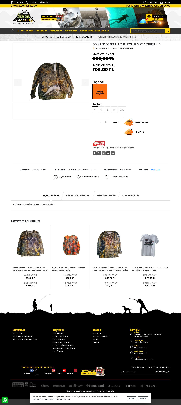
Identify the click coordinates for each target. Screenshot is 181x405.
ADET (115, 122)
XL (114, 109)
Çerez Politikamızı (51, 399)
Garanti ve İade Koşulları (63, 345)
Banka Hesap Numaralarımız (25, 339)
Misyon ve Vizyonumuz (23, 336)
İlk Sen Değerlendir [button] (126, 48)
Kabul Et (143, 398)
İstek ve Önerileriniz (100, 336)
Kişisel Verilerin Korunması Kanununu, (97, 397)
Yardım (95, 342)
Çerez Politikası (59, 339)
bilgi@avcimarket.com (144, 359)
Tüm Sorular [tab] (130, 195)
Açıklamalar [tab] (51, 195)
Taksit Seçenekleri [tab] (78, 195)
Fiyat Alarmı (62, 176)
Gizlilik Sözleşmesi (60, 336)
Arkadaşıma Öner (116, 176)
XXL (122, 109)
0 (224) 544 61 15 (141, 342)
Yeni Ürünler (58, 351)
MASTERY (155, 169)
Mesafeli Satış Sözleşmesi (64, 348)
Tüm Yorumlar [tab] (106, 195)
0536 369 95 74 (140, 348)
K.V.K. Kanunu (58, 333)
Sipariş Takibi (97, 333)
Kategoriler (25, 31)
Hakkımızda (41, 31)
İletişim (95, 339)
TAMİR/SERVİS (56, 31)
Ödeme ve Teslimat (61, 342)
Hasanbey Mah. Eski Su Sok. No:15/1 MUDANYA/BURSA (148, 335)
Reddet (131, 398)
